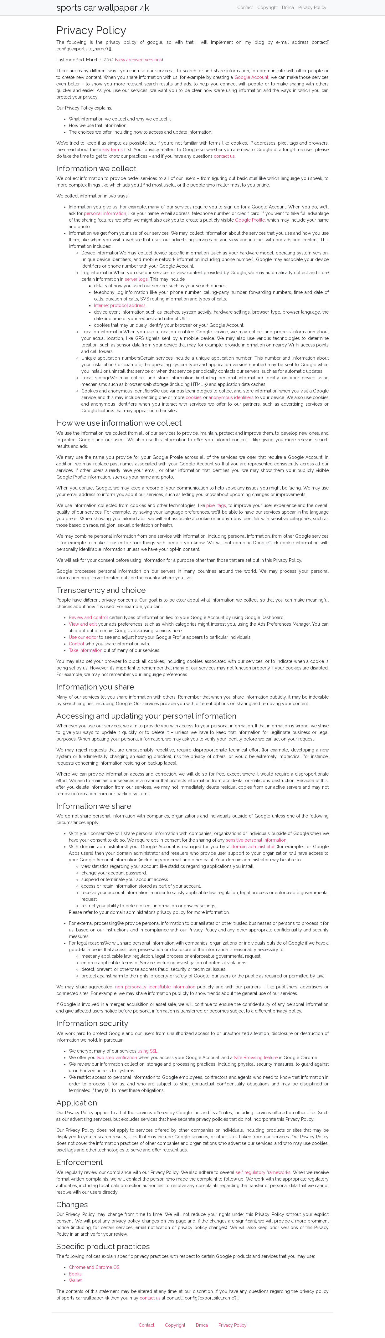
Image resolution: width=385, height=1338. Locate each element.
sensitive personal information (256, 840)
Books (75, 1273)
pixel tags (216, 505)
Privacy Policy (312, 7)
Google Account (251, 77)
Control (76, 643)
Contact (245, 7)
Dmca (288, 7)
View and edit (83, 624)
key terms (112, 149)
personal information (105, 213)
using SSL (147, 1050)
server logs (136, 279)
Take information (85, 650)
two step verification (117, 1057)
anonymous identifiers (231, 397)
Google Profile (250, 220)
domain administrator (253, 846)
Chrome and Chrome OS (94, 1267)
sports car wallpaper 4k (102, 8)
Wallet (75, 1280)
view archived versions (139, 59)
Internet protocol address (120, 305)
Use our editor (83, 637)
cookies (194, 397)
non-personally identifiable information (155, 986)
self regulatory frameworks (263, 1172)
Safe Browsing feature (256, 1057)
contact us (224, 156)
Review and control (88, 617)
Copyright (267, 7)
